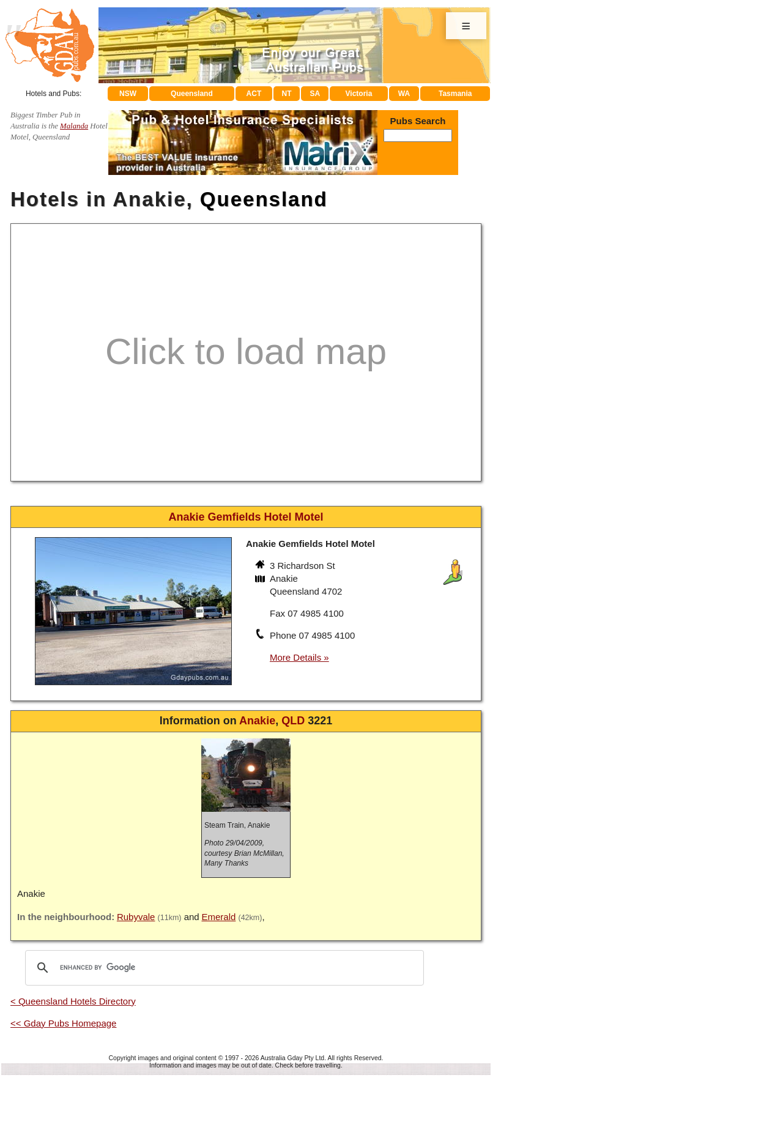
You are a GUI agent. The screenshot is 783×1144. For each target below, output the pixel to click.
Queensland (192, 93)
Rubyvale (136, 917)
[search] (222, 967)
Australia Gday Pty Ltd (292, 1057)
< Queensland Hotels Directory (73, 1001)
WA (404, 93)
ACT (254, 93)
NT (286, 93)
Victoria (359, 93)
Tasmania (455, 93)
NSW (127, 93)
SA (315, 93)
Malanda (74, 126)
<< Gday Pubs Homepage (63, 1023)
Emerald (218, 917)
